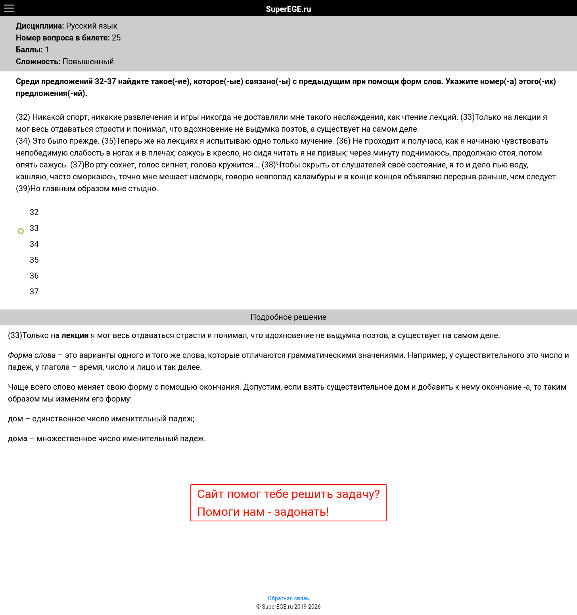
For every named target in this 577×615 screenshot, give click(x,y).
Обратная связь (288, 598)
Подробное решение (288, 317)
